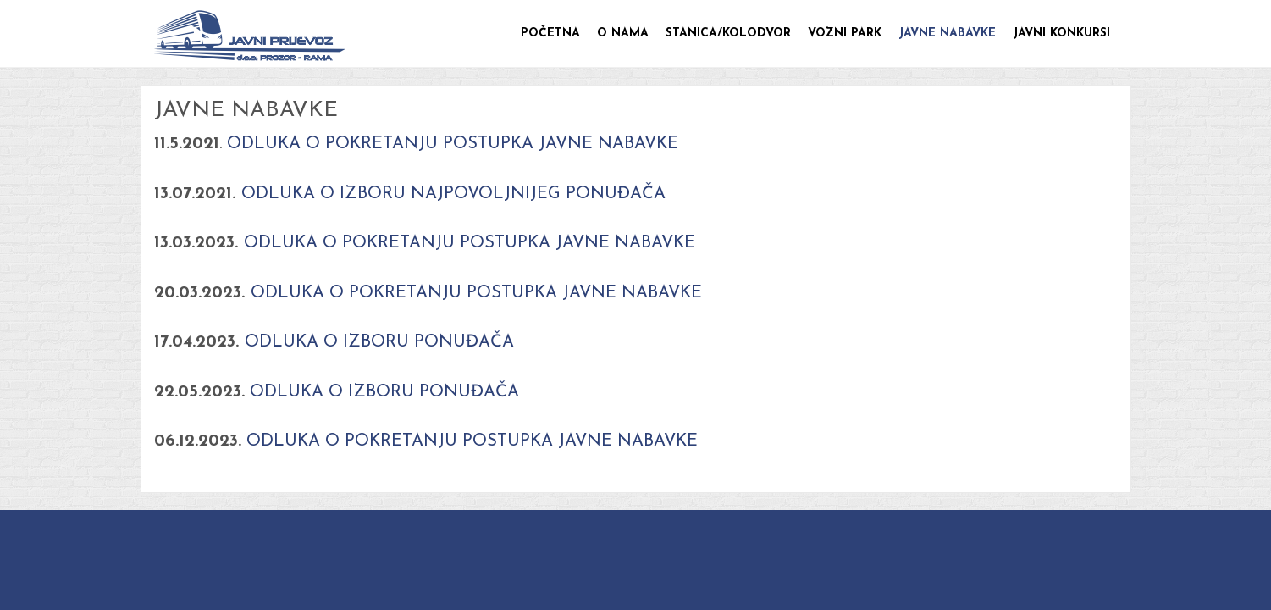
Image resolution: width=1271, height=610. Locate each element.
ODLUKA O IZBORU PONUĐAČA (379, 342)
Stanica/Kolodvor (728, 33)
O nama (623, 33)
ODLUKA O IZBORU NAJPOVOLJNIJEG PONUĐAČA (453, 194)
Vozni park (844, 33)
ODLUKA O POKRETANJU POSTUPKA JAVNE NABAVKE (450, 144)
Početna (550, 33)
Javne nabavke (947, 33)
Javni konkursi (1061, 33)
